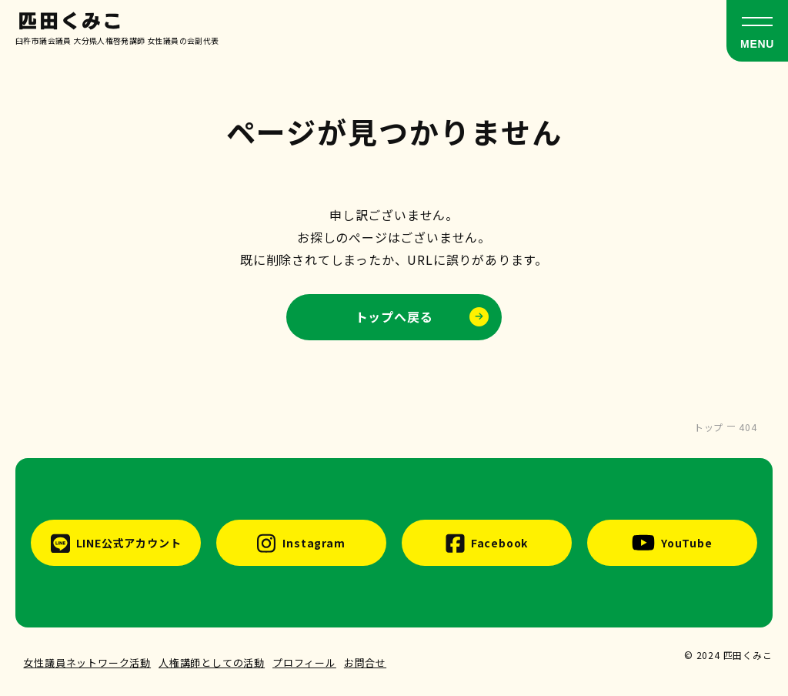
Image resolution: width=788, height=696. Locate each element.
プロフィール (304, 662)
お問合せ (365, 662)
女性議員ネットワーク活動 (87, 662)
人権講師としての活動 (212, 662)
